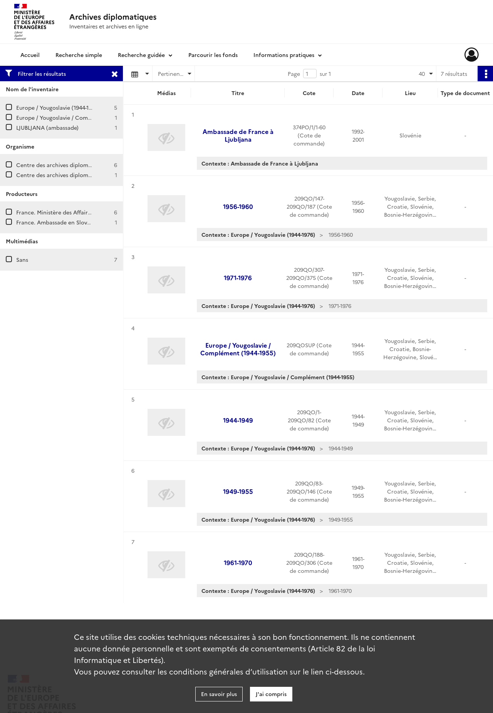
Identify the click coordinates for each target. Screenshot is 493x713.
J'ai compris (271, 694)
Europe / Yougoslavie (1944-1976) (57, 107)
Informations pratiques (283, 55)
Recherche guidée (141, 55)
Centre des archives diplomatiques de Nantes (76, 175)
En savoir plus (219, 694)
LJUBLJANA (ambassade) (47, 127)
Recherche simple (78, 55)
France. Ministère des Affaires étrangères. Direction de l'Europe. (100, 212)
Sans (22, 259)
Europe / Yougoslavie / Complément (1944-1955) (77, 117)
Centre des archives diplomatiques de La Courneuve (84, 165)
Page (294, 73)
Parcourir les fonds (213, 55)
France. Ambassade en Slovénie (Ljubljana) (71, 222)
